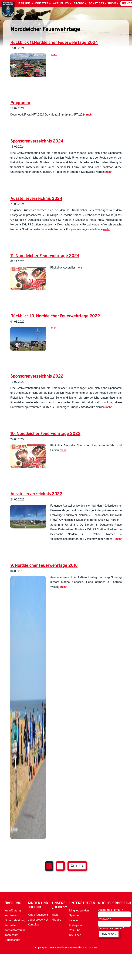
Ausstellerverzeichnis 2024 (36, 198)
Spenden (74, 915)
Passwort (104, 919)
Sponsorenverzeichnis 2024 (36, 141)
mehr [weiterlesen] (54, 54)
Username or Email (110, 909)
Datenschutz (12, 940)
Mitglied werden (79, 910)
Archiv (78, 3)
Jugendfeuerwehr (38, 919)
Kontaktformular (15, 930)
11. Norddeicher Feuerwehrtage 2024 (44, 256)
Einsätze (41, 3)
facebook (75, 920)
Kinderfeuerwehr (38, 914)
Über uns (24, 3)
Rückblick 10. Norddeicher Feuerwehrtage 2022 (55, 316)
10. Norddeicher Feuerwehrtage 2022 (45, 434)
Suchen (112, 3)
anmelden (108, 934)
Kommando (12, 915)
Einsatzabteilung (15, 920)
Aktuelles (61, 3)
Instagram (75, 925)
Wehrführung (13, 910)
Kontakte (10, 925)
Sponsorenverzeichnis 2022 (36, 376)
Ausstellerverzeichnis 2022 (36, 494)
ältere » (77, 866)
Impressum (11, 935)
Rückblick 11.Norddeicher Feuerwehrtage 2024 (54, 43)
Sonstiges (96, 3)
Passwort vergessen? (111, 928)
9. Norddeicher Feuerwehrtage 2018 (44, 565)
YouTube (74, 930)
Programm (20, 103)
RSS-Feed (75, 935)
